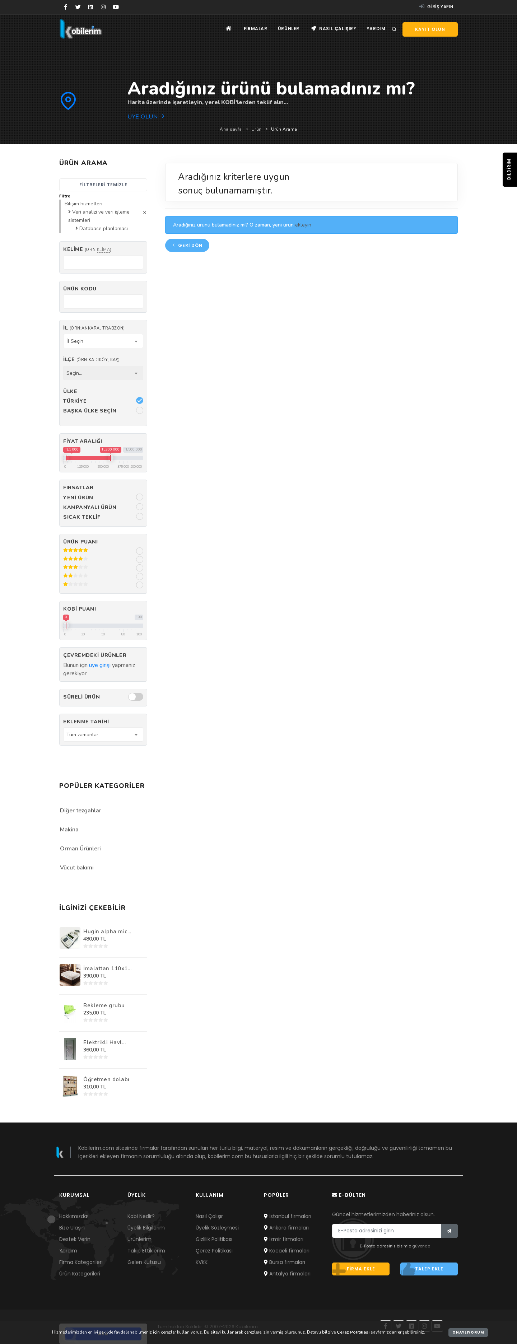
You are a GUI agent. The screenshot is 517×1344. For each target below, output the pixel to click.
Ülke (70, 391)
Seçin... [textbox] (74, 373)
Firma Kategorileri (81, 1262)
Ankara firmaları (286, 1227)
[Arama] (394, 29)
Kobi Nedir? (141, 1216)
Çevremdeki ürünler (94, 655)
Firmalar (254, 29)
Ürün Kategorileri (79, 1273)
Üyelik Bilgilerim (146, 1227)
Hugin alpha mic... (107, 931)
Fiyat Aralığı (82, 441)
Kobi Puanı (79, 609)
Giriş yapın (436, 7)
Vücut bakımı (77, 868)
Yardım (375, 29)
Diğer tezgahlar (80, 811)
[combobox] (103, 341)
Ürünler (288, 29)
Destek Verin (74, 1239)
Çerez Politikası (214, 1250)
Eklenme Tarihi (86, 721)
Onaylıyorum (468, 1332)
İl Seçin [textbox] (74, 341)
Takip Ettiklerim (146, 1250)
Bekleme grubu (104, 1005)
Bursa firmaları (284, 1262)
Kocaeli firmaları (286, 1250)
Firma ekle (353, 1269)
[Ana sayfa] (227, 29)
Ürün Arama (284, 129)
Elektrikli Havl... (104, 1042)
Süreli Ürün (81, 697)
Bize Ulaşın (72, 1227)
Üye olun (146, 117)
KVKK (202, 1262)
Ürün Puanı (80, 541)
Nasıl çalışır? (333, 29)
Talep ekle (421, 1269)
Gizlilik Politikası (214, 1239)
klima (103, 249)
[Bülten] (449, 1231)
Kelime (87, 249)
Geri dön (187, 245)
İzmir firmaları (283, 1239)
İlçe (91, 359)
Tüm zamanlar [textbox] (82, 734)
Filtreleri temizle (103, 185)
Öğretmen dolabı (106, 1079)
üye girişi (100, 665)
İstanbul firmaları (287, 1216)
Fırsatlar (78, 487)
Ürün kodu (80, 288)
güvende (421, 1246)
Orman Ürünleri (80, 849)
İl (94, 328)
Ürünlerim (139, 1239)
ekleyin (303, 224)
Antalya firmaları (287, 1273)
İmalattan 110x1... (107, 968)
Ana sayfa (231, 129)
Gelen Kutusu (144, 1262)
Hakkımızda (73, 1216)
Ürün (256, 129)
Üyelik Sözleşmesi (217, 1227)
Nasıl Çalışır (209, 1216)
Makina (69, 830)
